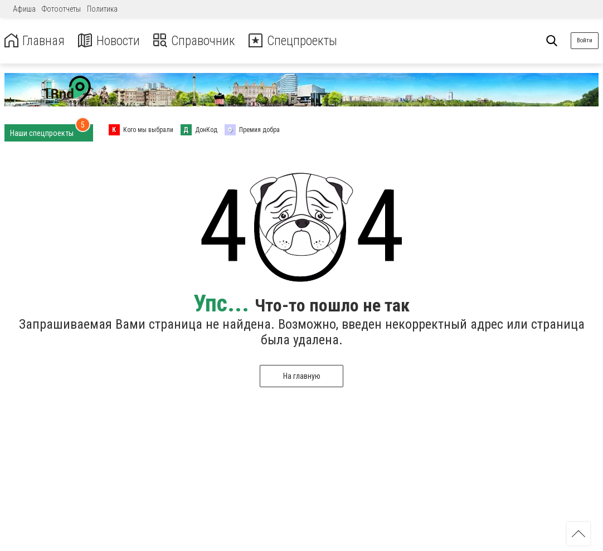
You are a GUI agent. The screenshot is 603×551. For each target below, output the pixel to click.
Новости (110, 40)
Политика (102, 8)
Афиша (24, 8)
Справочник (197, 40)
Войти (584, 40)
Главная (35, 40)
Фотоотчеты (61, 8)
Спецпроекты (297, 40)
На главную (301, 376)
